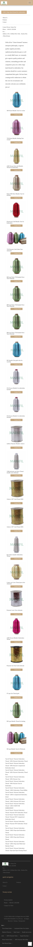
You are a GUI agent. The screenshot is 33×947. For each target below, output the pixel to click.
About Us (5, 17)
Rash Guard (17, 932)
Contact (5, 22)
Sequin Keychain (24, 936)
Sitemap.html (21, 921)
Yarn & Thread (9, 759)
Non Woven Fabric (7, 943)
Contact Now (17, 114)
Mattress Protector (6, 932)
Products (5, 20)
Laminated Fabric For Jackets (21, 928)
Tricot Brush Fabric (7, 928)
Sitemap (15, 921)
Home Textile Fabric (7, 939)
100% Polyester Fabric (12, 936)
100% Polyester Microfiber (21, 939)
